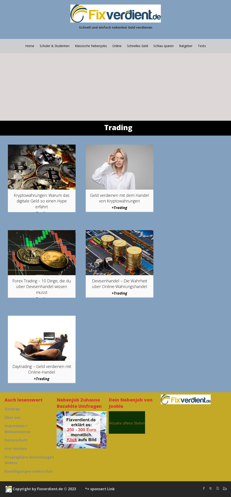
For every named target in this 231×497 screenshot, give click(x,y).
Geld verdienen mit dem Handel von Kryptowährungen (119, 198)
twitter (210, 488)
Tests (202, 46)
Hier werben (16, 448)
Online (117, 46)
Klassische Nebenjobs (91, 46)
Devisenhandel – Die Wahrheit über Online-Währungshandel (119, 283)
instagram (224, 488)
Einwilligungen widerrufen (29, 471)
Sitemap (12, 408)
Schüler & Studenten (54, 46)
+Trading (119, 207)
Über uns (13, 417)
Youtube (217, 488)
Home (29, 46)
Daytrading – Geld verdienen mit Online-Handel (41, 369)
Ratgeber (185, 46)
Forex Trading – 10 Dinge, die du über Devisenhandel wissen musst (41, 286)
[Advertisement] (115, 86)
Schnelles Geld (137, 46)
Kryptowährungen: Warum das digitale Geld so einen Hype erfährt (41, 201)
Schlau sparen (163, 46)
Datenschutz (16, 440)
